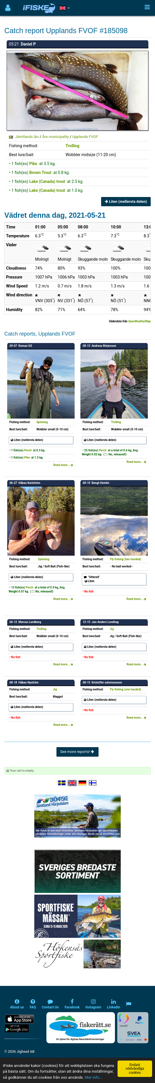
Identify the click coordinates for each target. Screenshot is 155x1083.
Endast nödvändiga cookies (135, 1068)
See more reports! (77, 751)
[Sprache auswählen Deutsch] (83, 783)
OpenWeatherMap (139, 321)
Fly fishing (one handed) (125, 689)
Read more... (63, 465)
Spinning (42, 422)
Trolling (73, 145)
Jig (112, 629)
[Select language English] (72, 783)
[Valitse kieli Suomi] (93, 783)
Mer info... (93, 1077)
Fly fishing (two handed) (125, 559)
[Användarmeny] (8, 8)
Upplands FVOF (85, 137)
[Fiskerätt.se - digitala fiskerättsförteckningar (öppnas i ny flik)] (80, 1027)
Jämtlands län (27, 137)
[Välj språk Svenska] (62, 783)
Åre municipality (55, 137)
